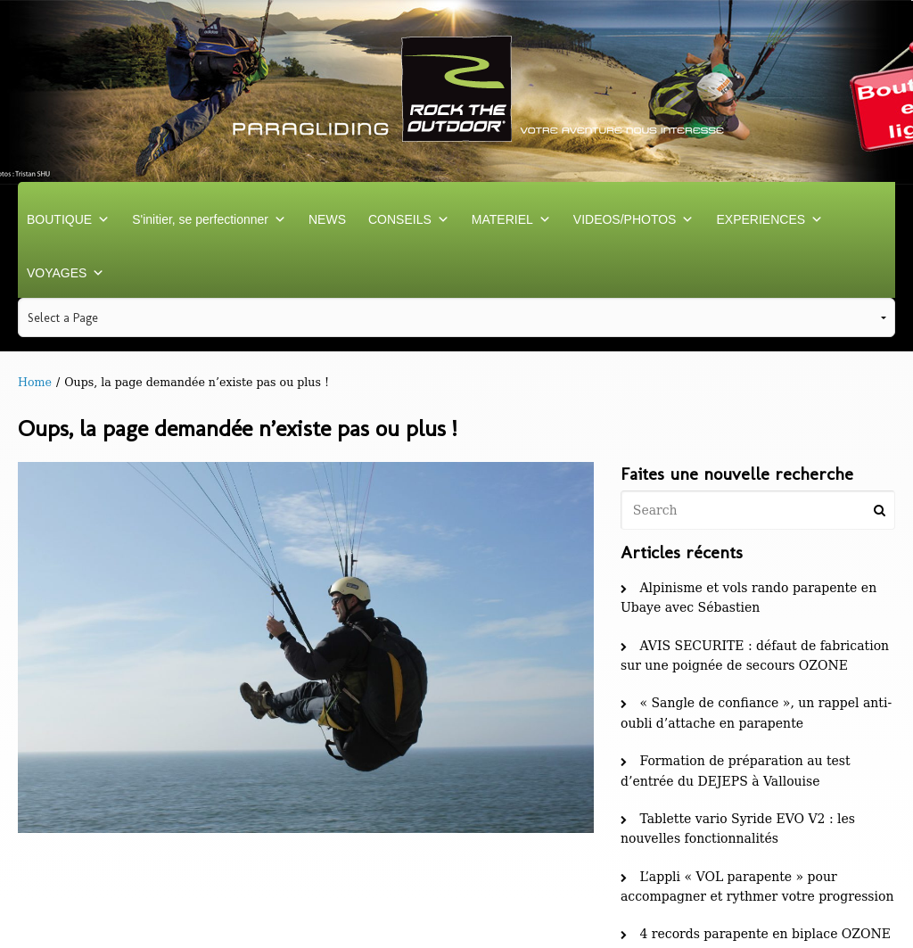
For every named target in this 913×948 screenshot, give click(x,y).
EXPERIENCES (769, 219)
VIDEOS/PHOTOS (634, 219)
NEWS (327, 219)
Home (35, 382)
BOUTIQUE (68, 219)
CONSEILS (408, 219)
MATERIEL (511, 219)
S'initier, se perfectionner (209, 219)
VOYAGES (65, 273)
